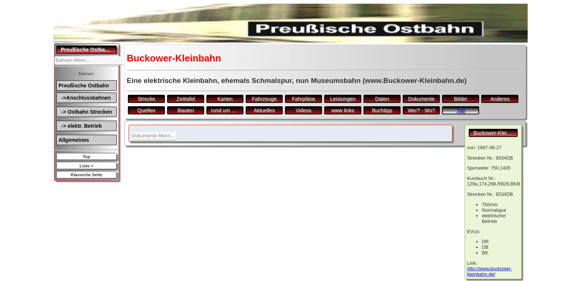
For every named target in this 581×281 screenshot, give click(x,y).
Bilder (460, 99)
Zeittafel (185, 99)
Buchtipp (382, 110)
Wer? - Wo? (421, 110)
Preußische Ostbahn (84, 85)
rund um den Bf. (227, 110)
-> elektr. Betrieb (80, 126)
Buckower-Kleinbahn (495, 133)
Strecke (146, 99)
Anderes (499, 99)
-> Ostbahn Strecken (85, 112)
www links (342, 110)
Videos (304, 110)
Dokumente (421, 99)
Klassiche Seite (86, 174)
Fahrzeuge (264, 99)
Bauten (185, 110)
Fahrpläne (303, 99)
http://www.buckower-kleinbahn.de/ (489, 271)
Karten (224, 99)
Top (86, 156)
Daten (382, 99)
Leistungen (343, 99)
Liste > (86, 165)
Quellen (146, 110)
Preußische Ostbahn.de (89, 50)
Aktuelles (264, 110)
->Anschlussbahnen (85, 98)
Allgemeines (74, 140)
